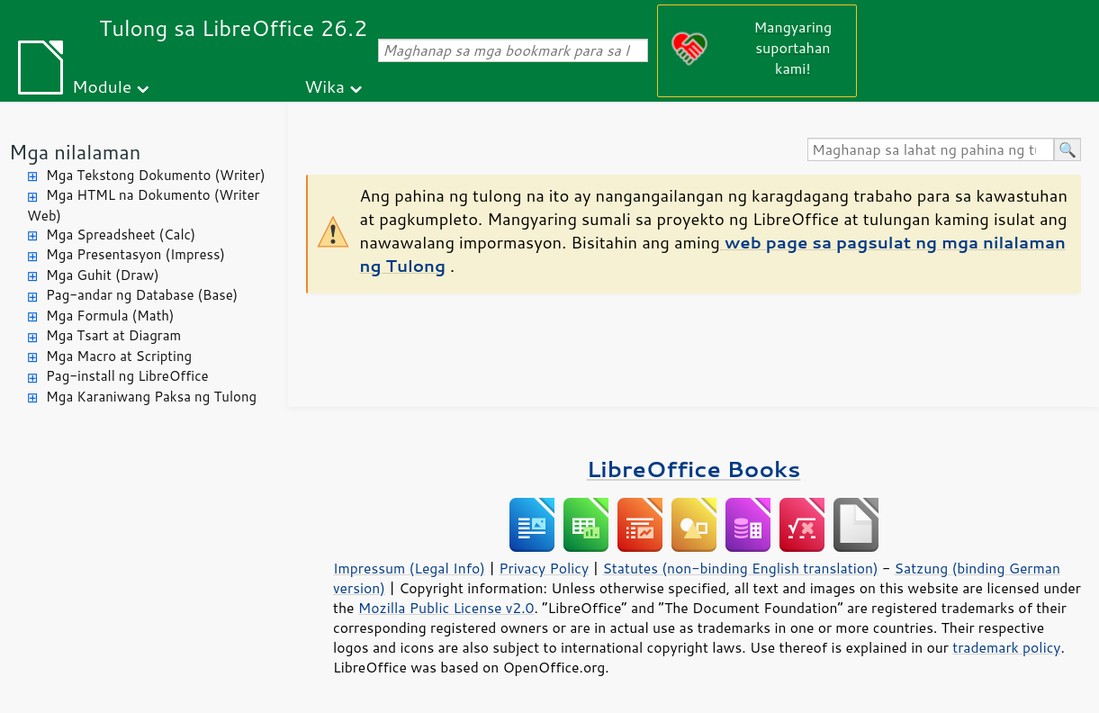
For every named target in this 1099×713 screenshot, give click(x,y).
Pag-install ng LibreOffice (127, 375)
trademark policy (1006, 647)
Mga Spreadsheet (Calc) (120, 234)
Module (101, 86)
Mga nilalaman (74, 152)
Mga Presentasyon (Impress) (135, 254)
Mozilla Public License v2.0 (446, 608)
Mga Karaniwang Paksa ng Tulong (151, 396)
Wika (324, 86)
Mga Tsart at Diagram (113, 335)
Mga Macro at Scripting (119, 356)
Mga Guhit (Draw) (102, 275)
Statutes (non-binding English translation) (740, 568)
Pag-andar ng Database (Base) (142, 294)
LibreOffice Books (694, 468)
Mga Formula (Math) (110, 315)
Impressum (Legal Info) (409, 568)
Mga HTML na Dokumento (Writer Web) (143, 205)
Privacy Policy (544, 568)
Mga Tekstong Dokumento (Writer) (156, 175)
